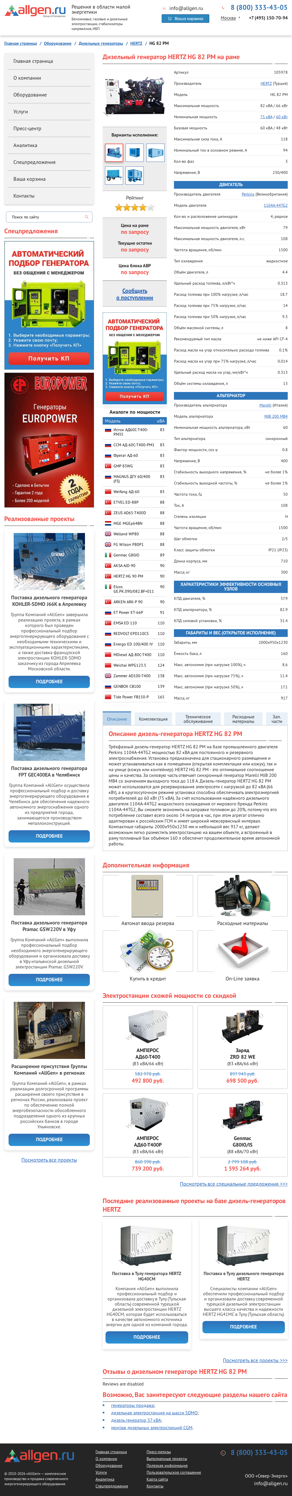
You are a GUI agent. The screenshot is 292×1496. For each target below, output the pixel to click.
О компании (27, 78)
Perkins (248, 194)
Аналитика (25, 145)
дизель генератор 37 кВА (136, 1420)
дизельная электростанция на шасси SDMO (154, 1412)
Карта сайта (157, 1479)
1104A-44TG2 (276, 205)
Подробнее (146, 1337)
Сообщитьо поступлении (134, 294)
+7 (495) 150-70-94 (268, 18)
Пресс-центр (27, 128)
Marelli (265, 405)
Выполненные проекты (167, 1458)
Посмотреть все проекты (49, 1160)
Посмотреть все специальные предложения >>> (234, 1184)
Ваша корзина (29, 179)
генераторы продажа (132, 1405)
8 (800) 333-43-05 (259, 7)
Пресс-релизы (159, 1451)
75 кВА (266, 116)
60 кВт (282, 116)
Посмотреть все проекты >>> (255, 1360)
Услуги (20, 111)
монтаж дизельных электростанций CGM (151, 1427)
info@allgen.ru (186, 8)
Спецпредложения (34, 162)
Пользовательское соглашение (174, 1472)
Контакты (24, 195)
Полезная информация (167, 1465)
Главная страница (33, 61)
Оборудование (30, 94)
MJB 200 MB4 (276, 416)
